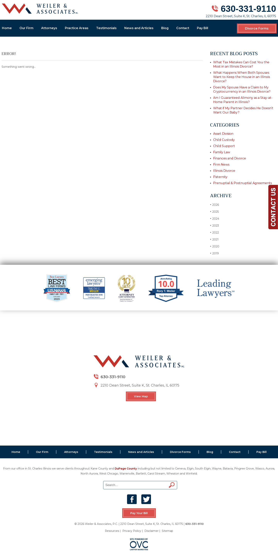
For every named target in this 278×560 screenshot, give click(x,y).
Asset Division (223, 133)
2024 (214, 218)
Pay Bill (202, 28)
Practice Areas (76, 28)
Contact (182, 28)
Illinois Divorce (224, 171)
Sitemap (167, 531)
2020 (214, 246)
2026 (214, 204)
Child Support (224, 146)
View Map (141, 396)
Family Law (221, 152)
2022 (214, 232)
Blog (165, 28)
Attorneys (49, 28)
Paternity (220, 177)
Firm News (221, 164)
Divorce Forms (257, 28)
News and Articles (138, 28)
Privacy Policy (131, 531)
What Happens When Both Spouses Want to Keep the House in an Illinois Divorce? (241, 77)
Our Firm (26, 28)
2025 (214, 211)
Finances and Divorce (229, 158)
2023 (214, 225)
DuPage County (126, 468)
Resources (112, 531)
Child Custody (224, 140)
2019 (214, 253)
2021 (214, 239)
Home (7, 28)
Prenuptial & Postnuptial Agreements (242, 183)
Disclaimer (151, 531)
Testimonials (106, 28)
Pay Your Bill (139, 513)
